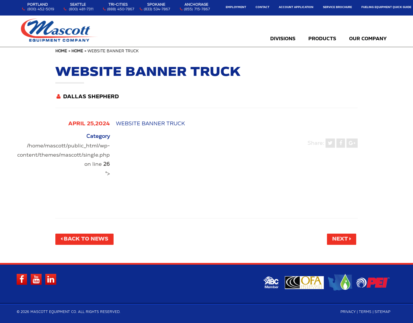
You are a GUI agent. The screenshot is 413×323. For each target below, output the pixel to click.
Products (322, 38)
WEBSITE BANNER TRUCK (150, 123)
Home (61, 51)
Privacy (348, 312)
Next (340, 239)
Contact (262, 7)
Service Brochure (337, 7)
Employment (236, 7)
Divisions (282, 38)
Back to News (86, 239)
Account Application (296, 7)
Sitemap (382, 312)
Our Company (368, 38)
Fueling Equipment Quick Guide (386, 7)
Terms (365, 312)
